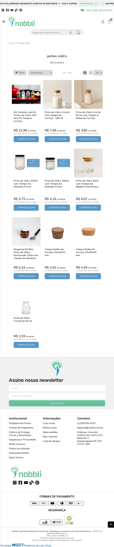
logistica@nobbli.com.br (90, 427)
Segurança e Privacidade (22, 439)
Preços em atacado (19, 448)
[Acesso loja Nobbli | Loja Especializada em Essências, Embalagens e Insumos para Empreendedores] (102, 21)
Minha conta (50, 427)
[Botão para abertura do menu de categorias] (3, 21)
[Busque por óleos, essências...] (49, 32)
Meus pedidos (50, 432)
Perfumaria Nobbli (19, 452)
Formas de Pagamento (21, 427)
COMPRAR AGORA (26, 139)
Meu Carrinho (50, 436)
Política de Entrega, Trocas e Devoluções (20, 434)
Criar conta (49, 423)
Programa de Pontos (20, 423)
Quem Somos (16, 457)
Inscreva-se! (57, 403)
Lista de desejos (51, 441)
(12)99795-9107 (86, 423)
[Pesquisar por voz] (70, 32)
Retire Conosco (17, 443)
